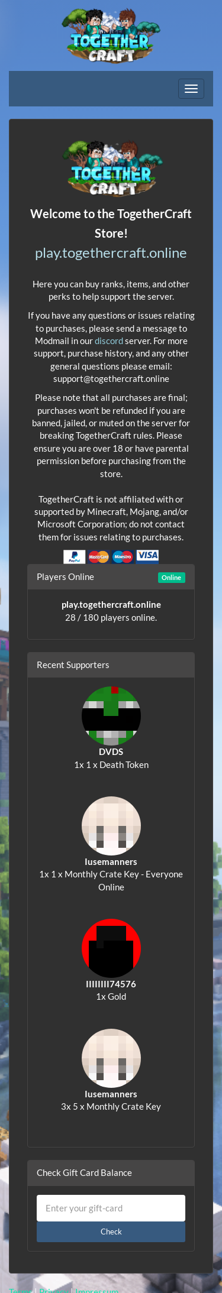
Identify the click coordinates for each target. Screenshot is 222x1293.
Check (111, 1231)
